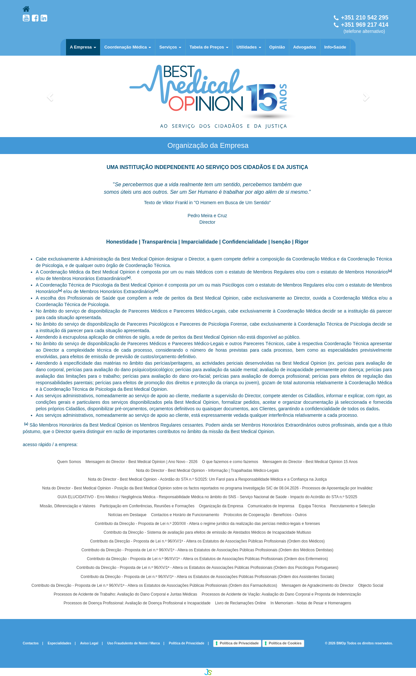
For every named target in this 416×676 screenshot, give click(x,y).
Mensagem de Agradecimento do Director (318, 585)
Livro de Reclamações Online (240, 603)
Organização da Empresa (221, 506)
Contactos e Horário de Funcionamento (185, 515)
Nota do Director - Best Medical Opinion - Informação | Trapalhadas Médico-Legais (207, 470)
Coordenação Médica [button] (127, 47)
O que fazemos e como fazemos (230, 461)
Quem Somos (69, 461)
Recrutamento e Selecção (352, 506)
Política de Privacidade (186, 643)
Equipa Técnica (312, 506)
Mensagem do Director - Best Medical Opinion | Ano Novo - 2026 (141, 461)
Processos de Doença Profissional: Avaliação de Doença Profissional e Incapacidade (137, 603)
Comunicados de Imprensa (271, 506)
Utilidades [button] (249, 47)
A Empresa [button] (83, 47)
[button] (50, 96)
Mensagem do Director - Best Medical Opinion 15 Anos (310, 461)
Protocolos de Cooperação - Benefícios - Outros (265, 515)
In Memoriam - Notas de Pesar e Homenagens (310, 603)
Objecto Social (370, 585)
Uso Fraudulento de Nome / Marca (133, 643)
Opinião (277, 47)
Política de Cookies (285, 643)
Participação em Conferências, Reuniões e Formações (147, 506)
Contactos (31, 643)
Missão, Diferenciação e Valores (67, 506)
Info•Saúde (335, 47)
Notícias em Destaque (127, 515)
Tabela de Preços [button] (208, 47)
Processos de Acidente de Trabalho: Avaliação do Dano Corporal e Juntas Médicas (125, 594)
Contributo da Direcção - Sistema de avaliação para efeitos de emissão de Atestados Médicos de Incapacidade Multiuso (207, 532)
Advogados (304, 47)
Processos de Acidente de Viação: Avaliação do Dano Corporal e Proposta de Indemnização (281, 594)
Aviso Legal (89, 643)
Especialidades (59, 643)
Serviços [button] (170, 47)
